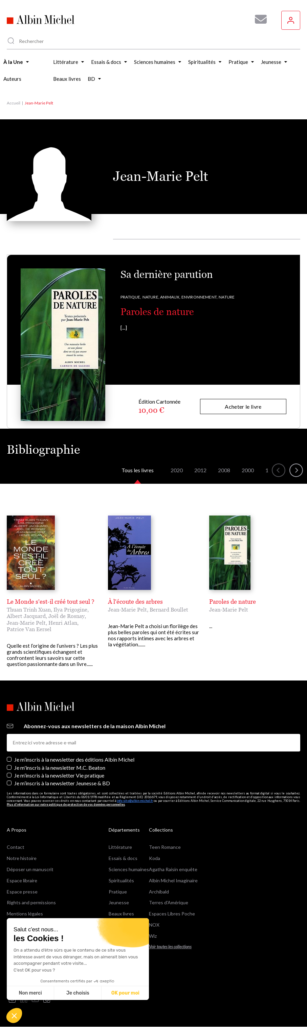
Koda (154, 858)
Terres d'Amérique (168, 902)
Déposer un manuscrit (30, 869)
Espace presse (22, 891)
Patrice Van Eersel (29, 629)
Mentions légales (25, 913)
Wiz (153, 936)
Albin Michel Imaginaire (173, 880)
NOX (154, 925)
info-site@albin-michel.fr (135, 801)
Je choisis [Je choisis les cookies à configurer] (77, 993)
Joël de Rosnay (66, 616)
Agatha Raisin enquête (173, 869)
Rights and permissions (31, 902)
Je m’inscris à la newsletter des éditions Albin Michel (74, 759)
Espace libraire (22, 880)
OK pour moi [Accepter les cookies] (125, 993)
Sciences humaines (129, 869)
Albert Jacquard (26, 616)
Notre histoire (22, 858)
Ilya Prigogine (70, 609)
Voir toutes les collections (170, 946)
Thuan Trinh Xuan (29, 609)
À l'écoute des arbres (135, 601)
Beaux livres (121, 913)
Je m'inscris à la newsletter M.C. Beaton (59, 767)
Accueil (13, 102)
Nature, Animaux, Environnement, (180, 297)
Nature (227, 297)
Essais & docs (123, 858)
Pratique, (130, 297)
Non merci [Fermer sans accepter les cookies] (30, 993)
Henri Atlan (62, 623)
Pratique (118, 891)
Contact (15, 847)
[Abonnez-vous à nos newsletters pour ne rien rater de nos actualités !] (258, 19)
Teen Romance (165, 847)
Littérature (120, 847)
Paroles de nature (157, 311)
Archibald (159, 891)
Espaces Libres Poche (172, 913)
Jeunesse (119, 902)
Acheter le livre (243, 406)
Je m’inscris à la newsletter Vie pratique (59, 775)
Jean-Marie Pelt (26, 623)
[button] (14, 1015)
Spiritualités (121, 880)
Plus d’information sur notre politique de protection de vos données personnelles (66, 804)
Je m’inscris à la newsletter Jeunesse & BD (62, 783)
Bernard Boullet (169, 609)
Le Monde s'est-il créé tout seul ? (50, 601)
